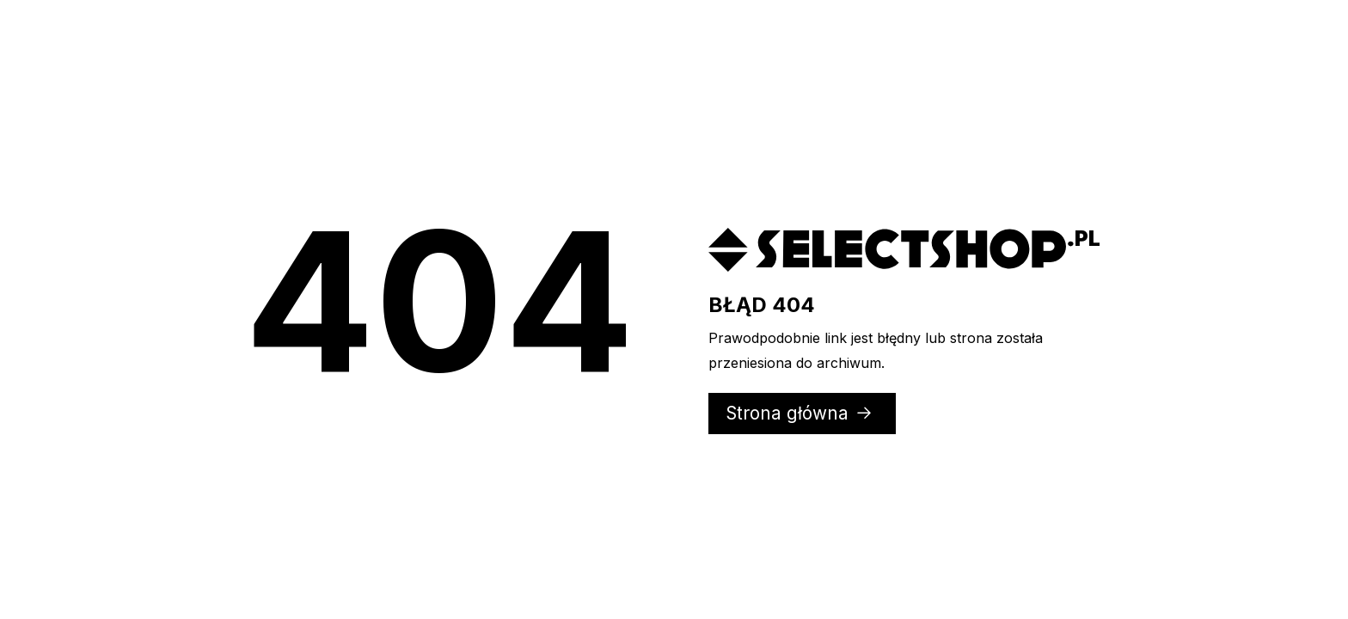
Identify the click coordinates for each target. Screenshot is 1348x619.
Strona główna (800, 413)
